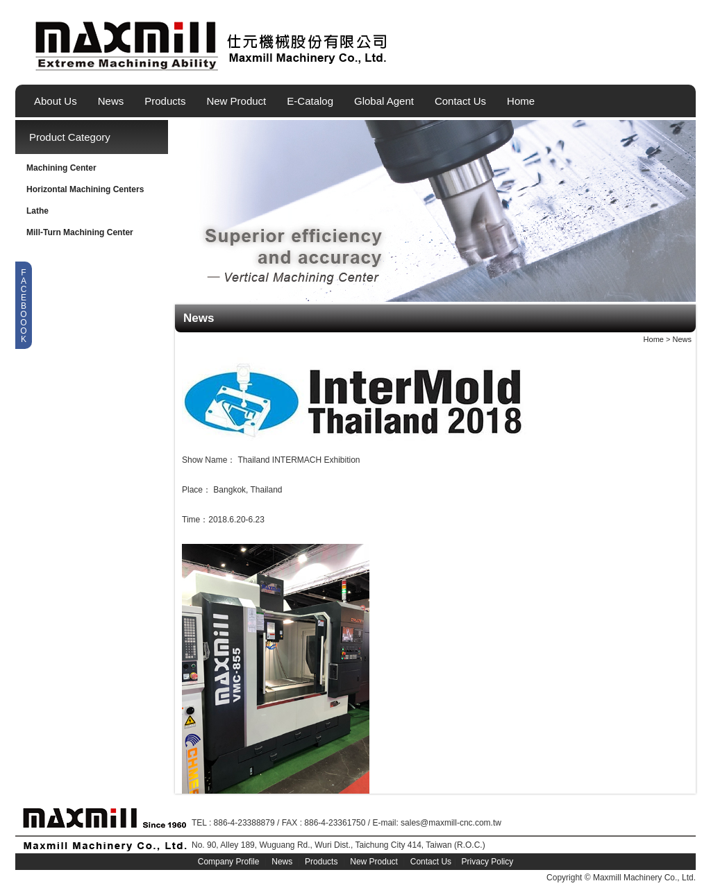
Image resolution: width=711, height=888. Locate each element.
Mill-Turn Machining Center (79, 232)
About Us (55, 101)
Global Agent (384, 101)
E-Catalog (310, 101)
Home (521, 101)
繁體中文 (663, 64)
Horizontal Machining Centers (85, 189)
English (639, 64)
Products (164, 101)
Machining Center (61, 168)
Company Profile (229, 861)
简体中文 (687, 64)
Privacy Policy (488, 861)
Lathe (37, 211)
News (111, 101)
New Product (236, 101)
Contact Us (460, 101)
